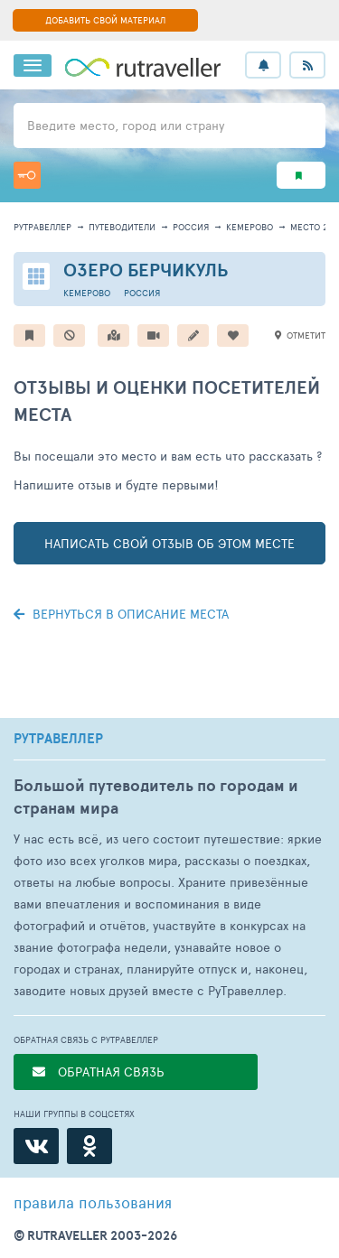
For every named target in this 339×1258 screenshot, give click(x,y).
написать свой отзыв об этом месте (169, 543)
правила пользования (93, 1202)
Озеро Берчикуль (146, 269)
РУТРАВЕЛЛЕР (58, 739)
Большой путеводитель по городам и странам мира (156, 796)
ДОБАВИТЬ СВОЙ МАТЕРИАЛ (105, 20)
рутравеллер (42, 226)
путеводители (122, 226)
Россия (191, 226)
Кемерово (249, 226)
